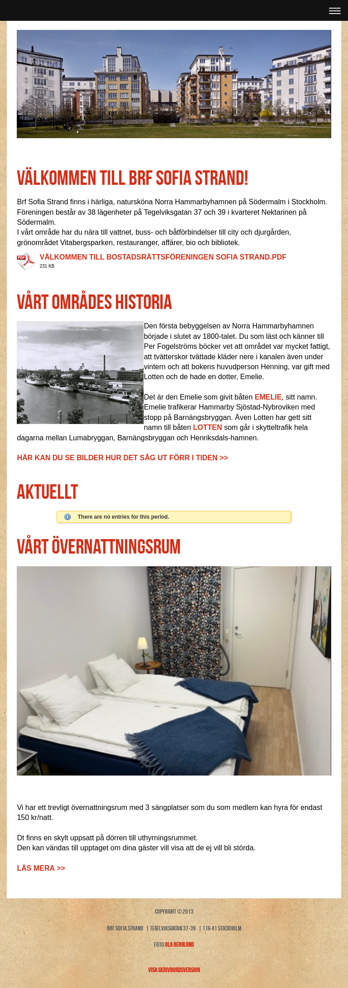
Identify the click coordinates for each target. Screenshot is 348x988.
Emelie (268, 397)
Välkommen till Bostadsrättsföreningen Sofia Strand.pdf (162, 257)
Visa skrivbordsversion (174, 970)
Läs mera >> (41, 868)
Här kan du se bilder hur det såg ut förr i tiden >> (122, 458)
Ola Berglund (179, 944)
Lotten (207, 427)
